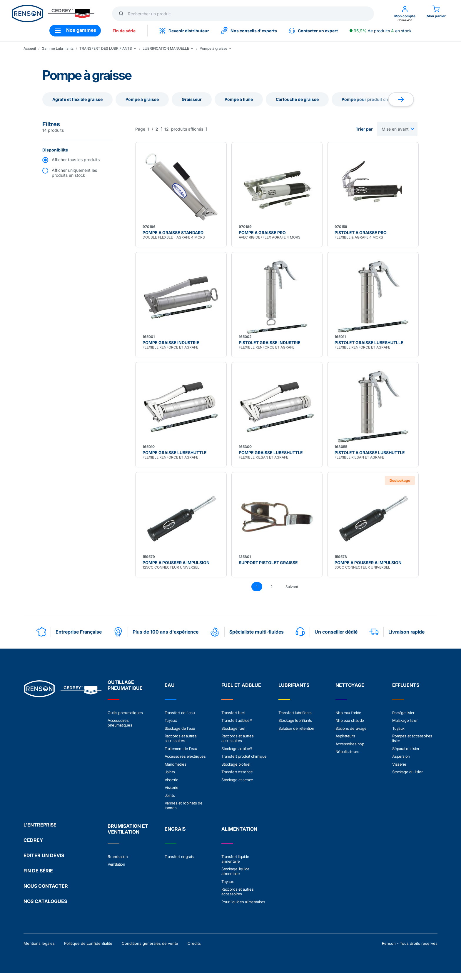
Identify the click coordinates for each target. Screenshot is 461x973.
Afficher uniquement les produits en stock (74, 173)
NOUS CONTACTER (46, 884)
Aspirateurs (345, 735)
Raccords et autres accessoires (181, 738)
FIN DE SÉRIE (38, 869)
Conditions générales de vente (150, 941)
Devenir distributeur (184, 31)
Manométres (175, 763)
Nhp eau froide (348, 712)
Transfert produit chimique (244, 755)
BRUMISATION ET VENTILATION (128, 827)
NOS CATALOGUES (45, 899)
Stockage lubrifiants (295, 720)
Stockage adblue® (237, 748)
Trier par (364, 128)
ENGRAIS (175, 827)
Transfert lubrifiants (295, 712)
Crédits (194, 941)
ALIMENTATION (239, 827)
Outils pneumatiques (125, 712)
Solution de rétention (296, 728)
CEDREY (33, 838)
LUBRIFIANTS (293, 685)
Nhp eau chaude (349, 720)
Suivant (291, 586)
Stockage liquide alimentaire (235, 869)
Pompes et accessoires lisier (412, 738)
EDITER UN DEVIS (44, 853)
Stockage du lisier (407, 771)
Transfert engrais (179, 855)
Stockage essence (237, 778)
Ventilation (116, 862)
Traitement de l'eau (181, 748)
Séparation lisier (405, 748)
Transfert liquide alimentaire (235, 857)
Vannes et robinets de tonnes (184, 804)
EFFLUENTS (405, 685)
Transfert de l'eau (180, 712)
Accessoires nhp (349, 743)
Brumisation (118, 855)
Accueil (30, 48)
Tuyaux (171, 720)
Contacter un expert (313, 31)
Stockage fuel (233, 728)
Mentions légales (39, 941)
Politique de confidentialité (88, 941)
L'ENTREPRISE (40, 823)
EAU (170, 685)
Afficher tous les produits (76, 159)
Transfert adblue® (236, 720)
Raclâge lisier (403, 712)
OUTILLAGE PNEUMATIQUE (125, 685)
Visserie (171, 778)
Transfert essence (237, 771)
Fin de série (124, 30)
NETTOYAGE (349, 685)
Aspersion (401, 755)
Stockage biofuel (235, 763)
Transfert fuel (232, 712)
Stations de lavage (351, 728)
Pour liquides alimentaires (243, 899)
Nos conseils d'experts (249, 30)
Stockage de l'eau (180, 728)
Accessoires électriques (185, 755)
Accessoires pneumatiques (120, 722)
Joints (170, 771)
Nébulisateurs (347, 751)
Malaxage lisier (404, 720)
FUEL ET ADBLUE (241, 685)
